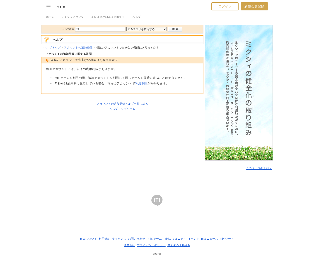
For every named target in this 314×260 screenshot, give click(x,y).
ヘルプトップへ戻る (122, 109)
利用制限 (141, 83)
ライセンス (119, 238)
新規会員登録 (254, 6)
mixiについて (88, 238)
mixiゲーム (155, 238)
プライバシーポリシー (151, 245)
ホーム (50, 17)
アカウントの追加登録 (78, 47)
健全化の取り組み (178, 245)
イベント (193, 238)
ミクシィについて (72, 17)
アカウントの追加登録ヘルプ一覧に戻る (122, 103)
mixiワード (227, 238)
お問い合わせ (136, 238)
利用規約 (104, 238)
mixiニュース (209, 238)
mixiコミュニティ (175, 238)
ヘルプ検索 (68, 29)
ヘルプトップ (52, 47)
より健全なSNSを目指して (108, 17)
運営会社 (129, 245)
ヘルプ (136, 17)
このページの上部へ (259, 168)
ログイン (225, 6)
